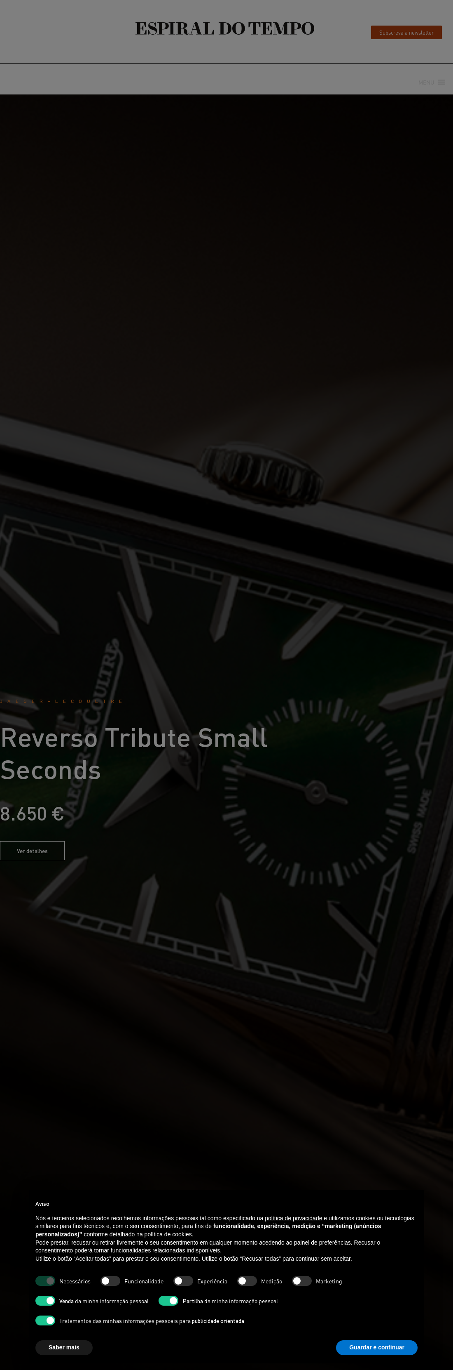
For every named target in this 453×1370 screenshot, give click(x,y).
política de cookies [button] (168, 1234)
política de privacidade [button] (293, 1218)
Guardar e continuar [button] (376, 1347)
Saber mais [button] (64, 1347)
